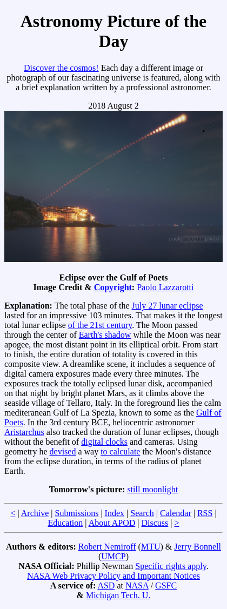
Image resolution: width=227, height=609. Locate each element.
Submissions (76, 513)
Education (65, 522)
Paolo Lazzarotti (165, 287)
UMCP (113, 556)
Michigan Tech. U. (118, 595)
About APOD (112, 522)
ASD (106, 585)
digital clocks (104, 441)
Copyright (113, 287)
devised (63, 451)
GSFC (166, 585)
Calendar (175, 513)
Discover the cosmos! (61, 67)
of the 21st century (100, 325)
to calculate (120, 451)
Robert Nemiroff (107, 546)
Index (114, 513)
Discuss (155, 522)
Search (142, 513)
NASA (137, 585)
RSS (204, 513)
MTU (151, 546)
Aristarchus (24, 432)
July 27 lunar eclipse (167, 305)
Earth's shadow (105, 334)
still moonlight (152, 489)
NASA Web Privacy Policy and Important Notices (113, 575)
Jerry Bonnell (197, 546)
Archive (35, 513)
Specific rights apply (170, 566)
